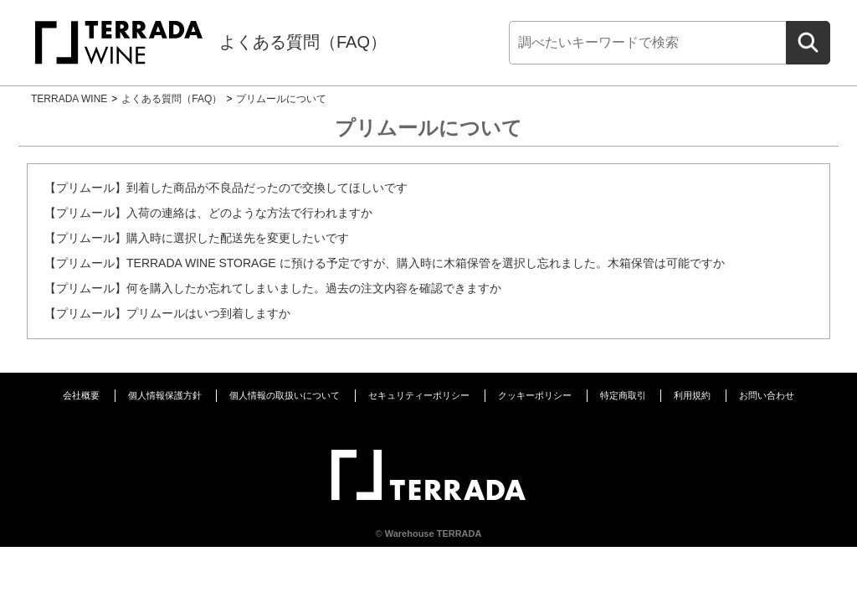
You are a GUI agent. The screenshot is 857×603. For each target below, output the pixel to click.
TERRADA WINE (69, 99)
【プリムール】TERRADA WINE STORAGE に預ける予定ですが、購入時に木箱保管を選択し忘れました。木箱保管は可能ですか (384, 263)
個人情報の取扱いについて (284, 395)
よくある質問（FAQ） (303, 42)
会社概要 (81, 395)
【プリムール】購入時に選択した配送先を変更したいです (196, 238)
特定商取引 (623, 395)
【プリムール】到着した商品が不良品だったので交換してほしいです (226, 187)
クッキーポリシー (535, 395)
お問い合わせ (766, 395)
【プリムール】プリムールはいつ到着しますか (167, 313)
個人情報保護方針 (165, 395)
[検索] (647, 42)
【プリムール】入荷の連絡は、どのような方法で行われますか (208, 212)
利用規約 (692, 395)
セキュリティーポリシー (419, 395)
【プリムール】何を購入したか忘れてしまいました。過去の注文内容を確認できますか (272, 288)
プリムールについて (281, 99)
